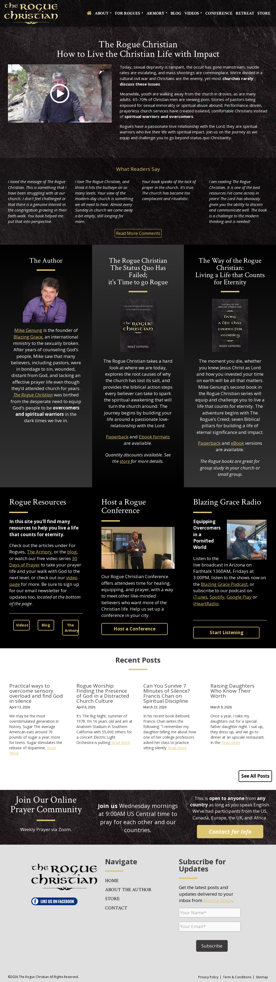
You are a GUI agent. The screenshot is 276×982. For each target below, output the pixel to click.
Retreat (245, 13)
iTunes (200, 597)
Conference (218, 13)
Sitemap (262, 977)
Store (263, 13)
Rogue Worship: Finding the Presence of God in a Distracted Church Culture (102, 693)
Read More (120, 742)
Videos (191, 13)
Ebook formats (154, 437)
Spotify (217, 597)
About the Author (128, 890)
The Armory (39, 552)
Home (112, 881)
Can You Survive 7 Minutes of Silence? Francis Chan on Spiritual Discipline (166, 693)
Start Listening (226, 632)
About (102, 13)
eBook (237, 443)
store (125, 461)
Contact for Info (230, 831)
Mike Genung (28, 330)
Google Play (239, 597)
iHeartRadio (206, 603)
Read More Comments (138, 233)
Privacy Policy (208, 977)
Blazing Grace (28, 337)
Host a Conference (135, 629)
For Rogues (127, 13)
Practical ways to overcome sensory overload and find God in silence (36, 693)
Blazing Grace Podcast (224, 584)
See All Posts (255, 776)
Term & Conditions (237, 977)
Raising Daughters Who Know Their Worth (232, 691)
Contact (116, 908)
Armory (155, 13)
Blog (176, 13)
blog (72, 552)
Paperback (117, 437)
